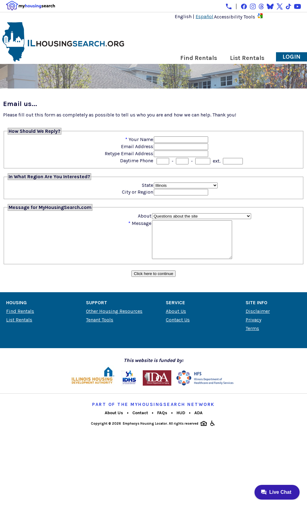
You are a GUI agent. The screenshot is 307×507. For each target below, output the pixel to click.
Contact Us (178, 327)
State (147, 185)
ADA (198, 420)
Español (204, 16)
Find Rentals (198, 57)
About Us (176, 318)
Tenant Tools (99, 327)
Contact (140, 420)
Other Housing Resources (114, 318)
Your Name (141, 139)
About (144, 216)
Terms (252, 336)
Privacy (253, 327)
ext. (216, 161)
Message (141, 223)
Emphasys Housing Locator (145, 431)
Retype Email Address (129, 153)
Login (291, 56)
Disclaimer (258, 318)
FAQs (162, 420)
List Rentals (247, 57)
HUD (181, 420)
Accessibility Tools (234, 17)
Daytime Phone (136, 160)
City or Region (137, 192)
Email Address (137, 146)
